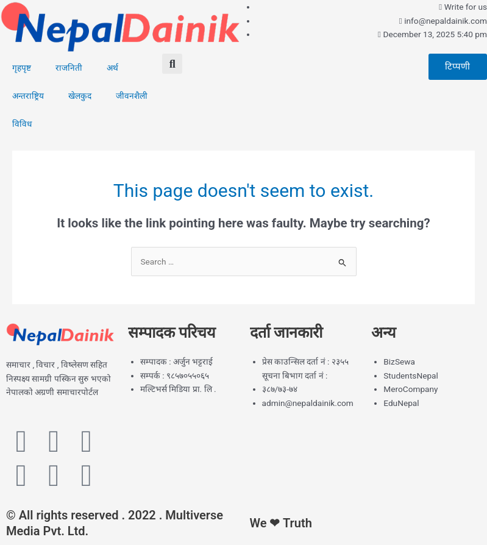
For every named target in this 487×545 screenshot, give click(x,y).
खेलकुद (79, 96)
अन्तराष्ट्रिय (28, 96)
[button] (172, 64)
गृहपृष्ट (21, 68)
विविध (22, 124)
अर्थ (112, 68)
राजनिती (68, 68)
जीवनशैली (132, 96)
